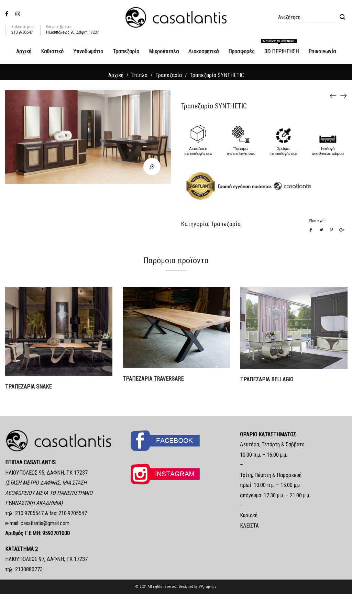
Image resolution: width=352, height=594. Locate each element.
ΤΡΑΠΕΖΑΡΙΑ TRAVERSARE (153, 378)
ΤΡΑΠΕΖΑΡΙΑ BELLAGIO (266, 379)
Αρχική (115, 75)
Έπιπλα (139, 75)
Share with (318, 221)
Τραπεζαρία (168, 75)
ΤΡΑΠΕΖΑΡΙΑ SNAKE (28, 386)
